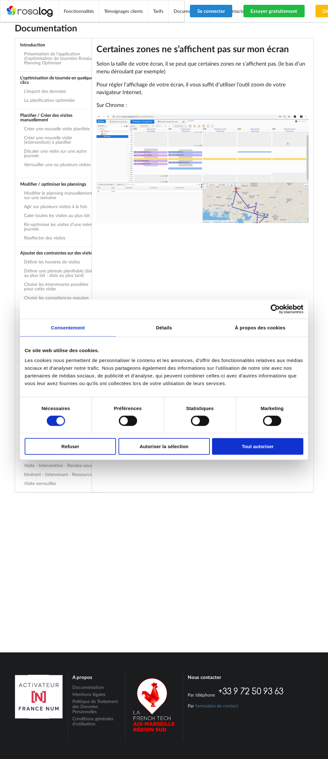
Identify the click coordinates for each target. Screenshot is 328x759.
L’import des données (45, 91)
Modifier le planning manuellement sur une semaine (58, 195)
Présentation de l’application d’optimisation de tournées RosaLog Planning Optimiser (59, 58)
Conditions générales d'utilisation (92, 721)
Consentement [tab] (68, 327)
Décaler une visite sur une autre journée (55, 153)
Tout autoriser (258, 446)
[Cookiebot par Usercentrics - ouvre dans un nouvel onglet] (275, 309)
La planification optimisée (49, 100)
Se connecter (211, 11)
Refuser (70, 446)
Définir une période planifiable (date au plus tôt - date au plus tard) (59, 273)
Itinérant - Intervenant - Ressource (58, 474)
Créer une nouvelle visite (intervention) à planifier (48, 140)
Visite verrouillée (40, 483)
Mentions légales (88, 694)
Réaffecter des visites (44, 237)
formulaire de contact (216, 705)
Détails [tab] (164, 327)
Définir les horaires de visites (52, 261)
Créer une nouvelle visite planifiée (57, 128)
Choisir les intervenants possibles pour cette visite (56, 286)
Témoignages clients (123, 11)
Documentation (88, 687)
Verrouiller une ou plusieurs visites (57, 164)
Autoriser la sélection (164, 446)
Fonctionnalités (79, 11)
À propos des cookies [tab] (260, 327)
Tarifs (158, 11)
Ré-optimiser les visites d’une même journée (59, 226)
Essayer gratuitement (273, 11)
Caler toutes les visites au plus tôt (57, 215)
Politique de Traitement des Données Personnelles (95, 706)
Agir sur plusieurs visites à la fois (55, 206)
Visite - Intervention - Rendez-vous (58, 465)
